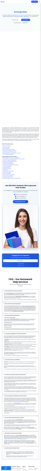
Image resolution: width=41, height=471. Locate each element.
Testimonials (24, 469)
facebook (5, 438)
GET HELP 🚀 (6, 468)
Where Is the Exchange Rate (8, 175)
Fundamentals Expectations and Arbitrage (10, 164)
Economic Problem (6, 147)
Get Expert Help (25, 19)
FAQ (23, 468)
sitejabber (9, 438)
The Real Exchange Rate (7, 166)
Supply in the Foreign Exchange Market (10, 161)
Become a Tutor (19, 468)
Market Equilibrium (6, 148)
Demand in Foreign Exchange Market (9, 160)
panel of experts (17, 400)
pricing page (24, 391)
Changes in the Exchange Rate (8, 163)
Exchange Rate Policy (6, 167)
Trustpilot (14, 438)
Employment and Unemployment (9, 149)
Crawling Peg (5, 169)
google (35, 437)
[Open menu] (39, 2)
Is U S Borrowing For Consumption (9, 174)
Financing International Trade (8, 170)
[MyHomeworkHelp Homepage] (4, 1)
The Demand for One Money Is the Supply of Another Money (13, 158)
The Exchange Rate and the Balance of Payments (12, 153)
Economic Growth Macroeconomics (9, 151)
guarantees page (25, 355)
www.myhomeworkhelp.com (12, 299)
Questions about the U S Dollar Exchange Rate (11, 157)
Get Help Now (35, 1)
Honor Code (18, 469)
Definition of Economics (7, 145)
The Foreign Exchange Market (8, 154)
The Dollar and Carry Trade (8, 177)
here (26, 438)
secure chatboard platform (28, 419)
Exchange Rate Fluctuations (8, 162)
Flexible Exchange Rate (7, 168)
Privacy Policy (34, 369)
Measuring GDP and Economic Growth (10, 150)
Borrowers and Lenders (7, 172)
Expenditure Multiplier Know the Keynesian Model (11, 178)
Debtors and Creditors (7, 173)
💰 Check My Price (20, 260)
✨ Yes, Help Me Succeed (20, 201)
